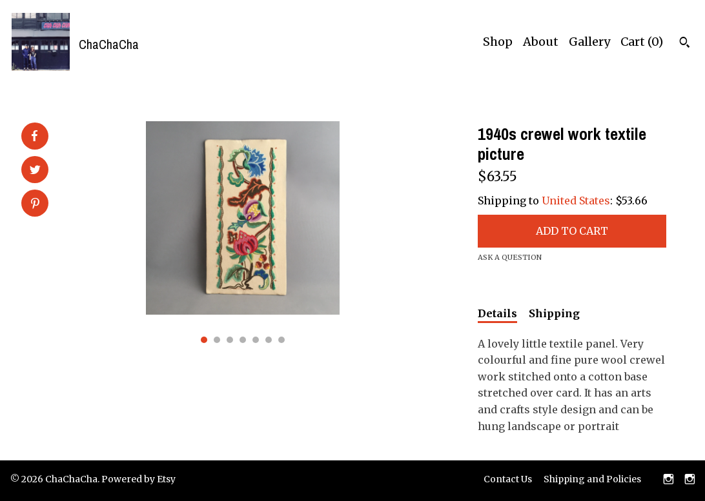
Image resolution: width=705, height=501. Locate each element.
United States (576, 200)
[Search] (685, 44)
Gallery (589, 41)
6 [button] (268, 340)
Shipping (554, 313)
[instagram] (668, 480)
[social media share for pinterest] (35, 204)
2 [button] (217, 340)
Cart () (641, 41)
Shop (498, 41)
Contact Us (508, 479)
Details (497, 313)
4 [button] (243, 340)
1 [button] (204, 340)
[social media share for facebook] (34, 136)
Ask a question (510, 257)
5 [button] (255, 340)
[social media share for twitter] (35, 171)
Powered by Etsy (138, 479)
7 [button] (281, 340)
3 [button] (230, 340)
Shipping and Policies (592, 479)
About (540, 41)
